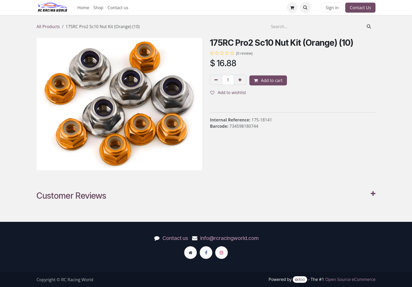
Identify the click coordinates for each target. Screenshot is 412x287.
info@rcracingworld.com (229, 238)
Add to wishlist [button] (228, 92)
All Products (48, 26)
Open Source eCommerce (350, 279)
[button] (305, 7)
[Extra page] (190, 252)
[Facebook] (206, 252)
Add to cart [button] (268, 80)
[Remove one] (216, 80)
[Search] (368, 27)
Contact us (175, 238)
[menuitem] (83, 7)
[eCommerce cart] (292, 7)
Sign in (332, 8)
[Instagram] (221, 252)
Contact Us (360, 8)
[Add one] (240, 80)
